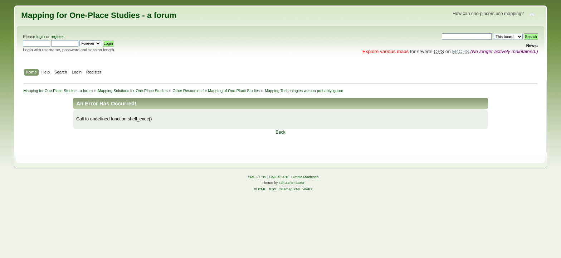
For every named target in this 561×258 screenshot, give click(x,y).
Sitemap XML (290, 189)
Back (280, 132)
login (40, 36)
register (57, 36)
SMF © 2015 (279, 177)
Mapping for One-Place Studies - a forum (98, 15)
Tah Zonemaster (291, 183)
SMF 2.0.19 (257, 177)
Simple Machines (304, 177)
